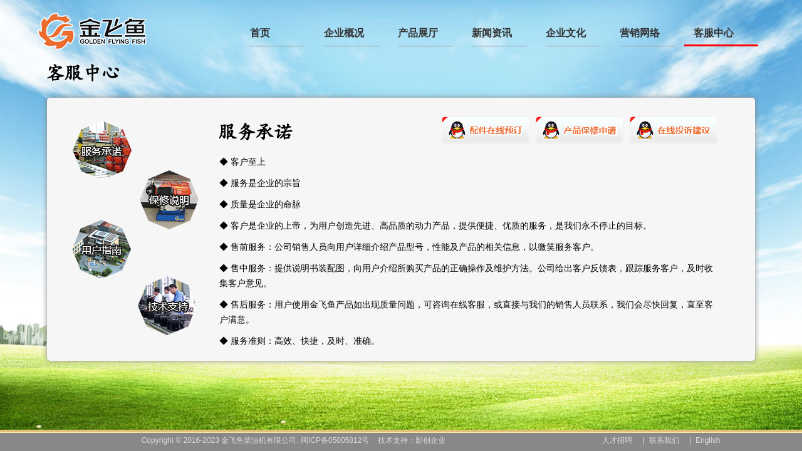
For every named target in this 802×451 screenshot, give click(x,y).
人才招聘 (617, 440)
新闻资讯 (492, 33)
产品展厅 (418, 33)
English (707, 440)
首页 (260, 33)
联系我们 (664, 440)
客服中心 (714, 33)
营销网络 (640, 33)
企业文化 (566, 33)
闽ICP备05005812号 (335, 440)
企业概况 (344, 33)
